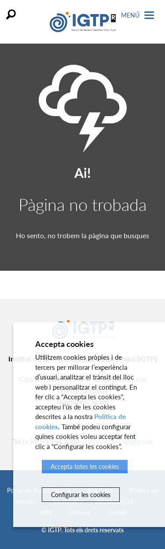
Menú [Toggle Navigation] (137, 15)
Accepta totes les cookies (85, 466)
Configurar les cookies (80, 494)
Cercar (11, 14)
